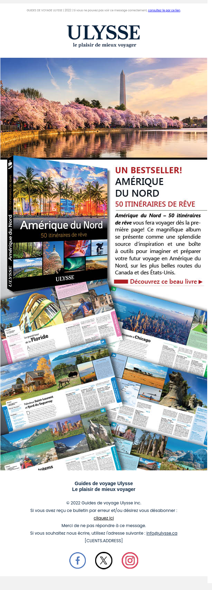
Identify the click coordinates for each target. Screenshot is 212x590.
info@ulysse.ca (162, 533)
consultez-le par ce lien (164, 10)
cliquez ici (104, 518)
